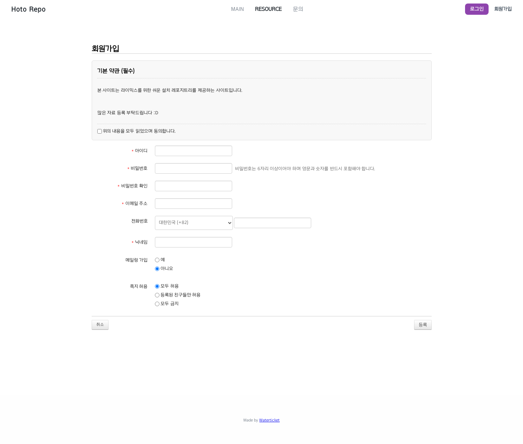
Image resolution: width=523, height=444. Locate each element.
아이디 (139, 150)
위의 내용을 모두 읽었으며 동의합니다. (136, 131)
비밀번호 (137, 168)
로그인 (477, 9)
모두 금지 (166, 303)
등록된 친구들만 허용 (178, 294)
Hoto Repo (28, 9)
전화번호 (139, 221)
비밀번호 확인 (132, 186)
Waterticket (269, 420)
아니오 (164, 268)
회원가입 (503, 9)
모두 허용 (167, 286)
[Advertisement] (262, 358)
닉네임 (139, 242)
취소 (100, 324)
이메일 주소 (135, 203)
